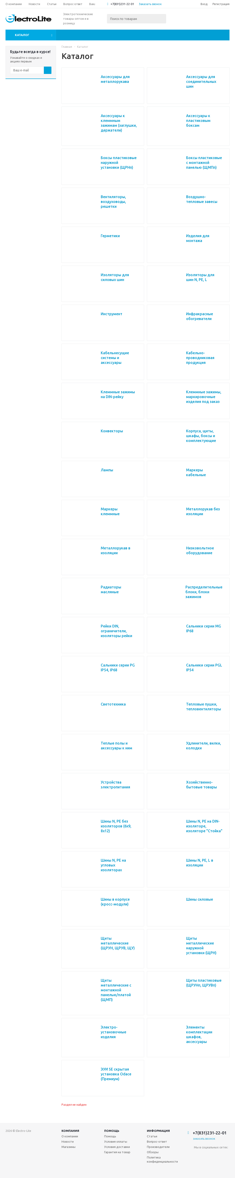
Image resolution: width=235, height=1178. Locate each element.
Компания (70, 1130)
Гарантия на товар (117, 1152)
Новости (68, 1141)
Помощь (111, 1130)
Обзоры (153, 1152)
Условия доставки (117, 1146)
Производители (158, 1146)
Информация (158, 1130)
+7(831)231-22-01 (122, 4)
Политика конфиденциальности (162, 1159)
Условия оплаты (115, 1141)
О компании (70, 1136)
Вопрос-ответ (157, 1141)
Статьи (152, 1136)
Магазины (69, 1146)
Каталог (22, 35)
